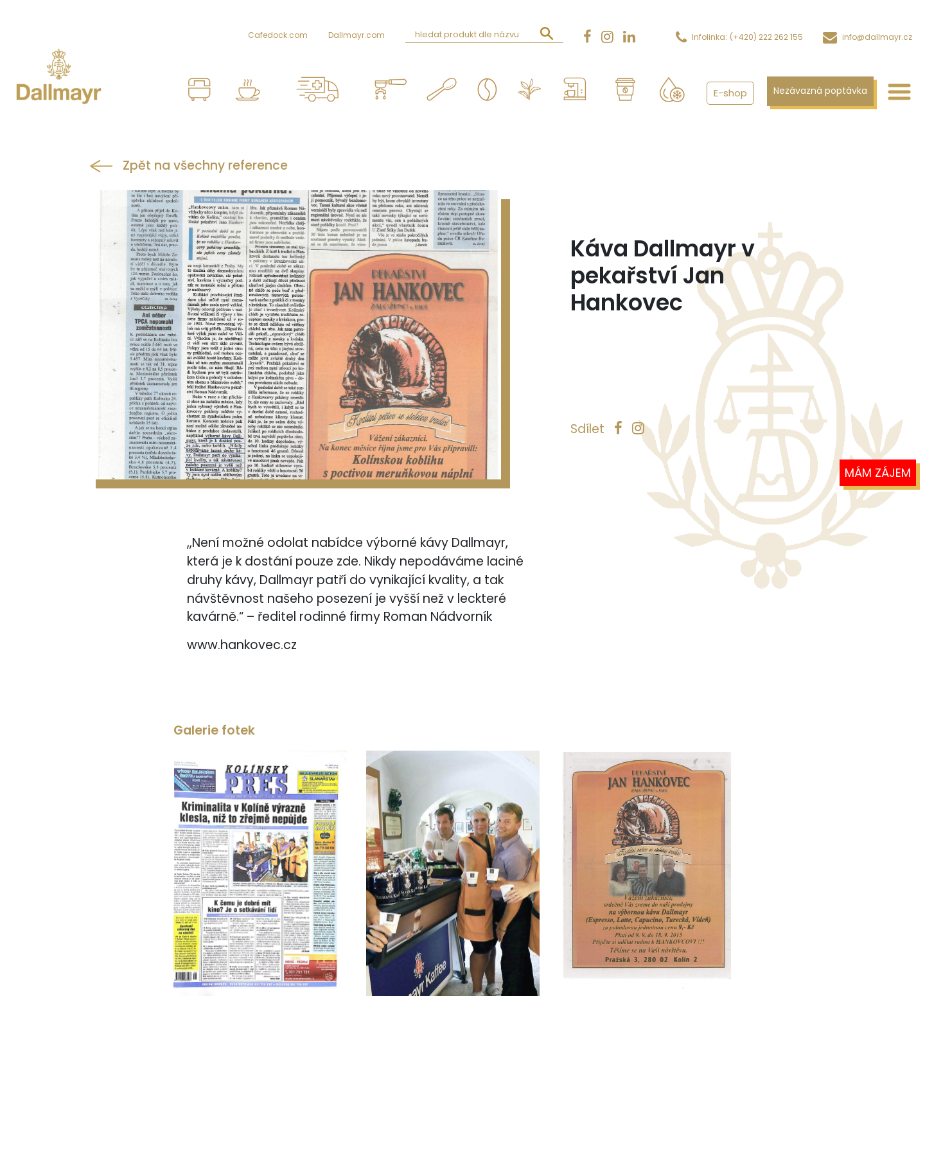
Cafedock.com (278, 35)
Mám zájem (878, 473)
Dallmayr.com (356, 35)
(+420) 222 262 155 (766, 36)
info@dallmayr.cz (877, 36)
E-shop (730, 93)
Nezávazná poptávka (820, 90)
